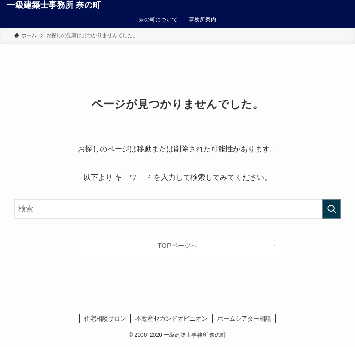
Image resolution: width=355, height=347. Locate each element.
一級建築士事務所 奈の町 (54, 5)
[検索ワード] (177, 209)
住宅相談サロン (105, 318)
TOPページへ (177, 245)
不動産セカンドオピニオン (171, 318)
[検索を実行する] (331, 209)
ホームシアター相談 (244, 318)
